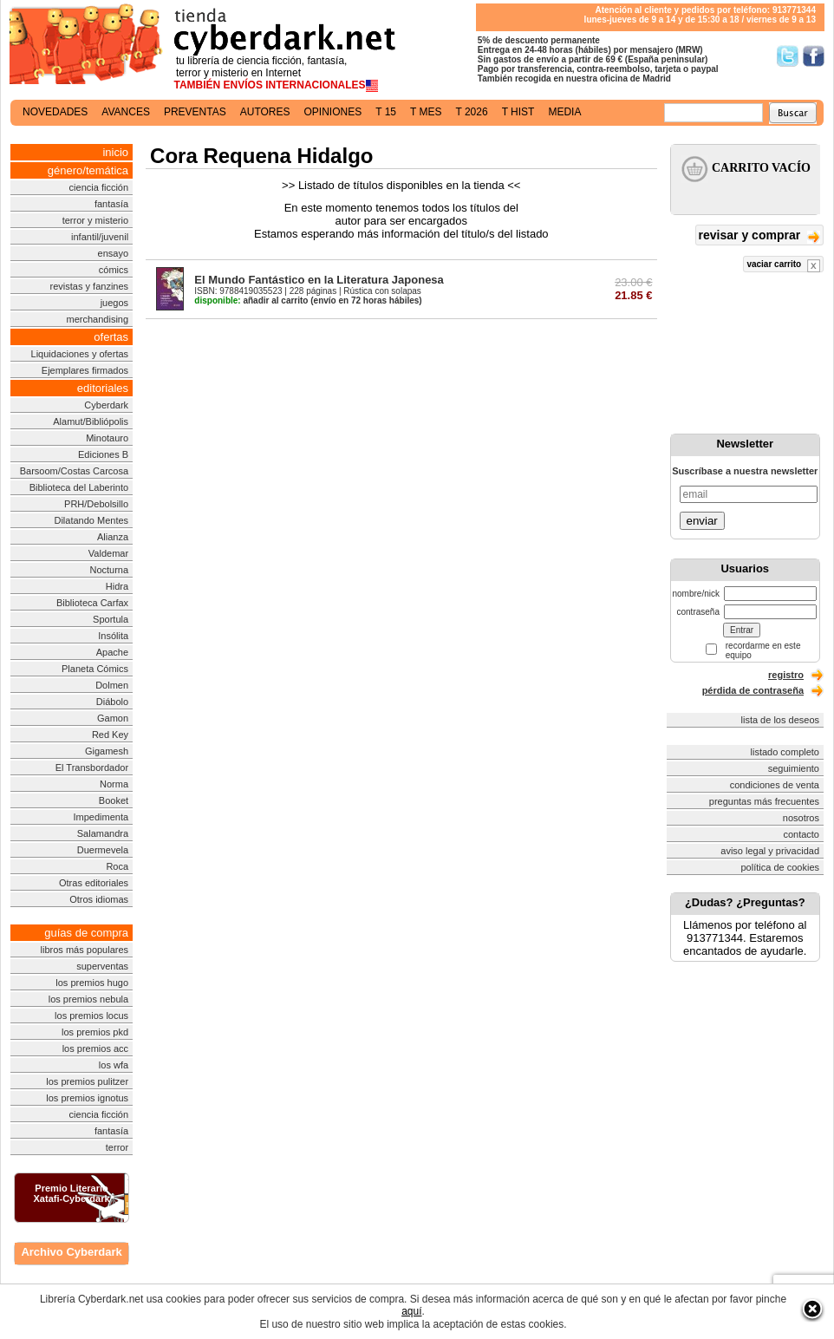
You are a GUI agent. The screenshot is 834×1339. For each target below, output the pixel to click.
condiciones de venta (774, 785)
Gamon (112, 718)
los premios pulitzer (87, 1081)
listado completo (785, 752)
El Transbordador (91, 767)
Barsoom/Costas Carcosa (74, 471)
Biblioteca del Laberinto (78, 487)
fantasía (111, 204)
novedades (55, 112)
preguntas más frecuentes (764, 801)
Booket (113, 800)
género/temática (88, 170)
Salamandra (102, 833)
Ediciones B (103, 454)
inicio (115, 152)
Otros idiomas (98, 899)
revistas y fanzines (89, 286)
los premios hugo (91, 982)
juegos (114, 302)
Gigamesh (106, 751)
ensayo (113, 253)
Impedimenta (100, 817)
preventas (195, 112)
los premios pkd (95, 1032)
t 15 (385, 112)
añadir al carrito (251, 300)
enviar (702, 520)
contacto (801, 834)
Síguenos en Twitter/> (787, 56)
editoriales (102, 388)
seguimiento (793, 768)
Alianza (112, 537)
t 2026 (471, 112)
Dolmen (111, 685)
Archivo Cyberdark (71, 1251)
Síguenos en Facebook (813, 56)
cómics (113, 270)
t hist (518, 112)
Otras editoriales (93, 883)
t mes (425, 112)
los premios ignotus (87, 1098)
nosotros (801, 818)
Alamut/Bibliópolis (90, 421)
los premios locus (91, 1015)
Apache (112, 652)
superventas (102, 966)
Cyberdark (106, 405)
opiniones (333, 112)
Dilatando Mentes (91, 520)
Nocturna (108, 570)
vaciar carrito (783, 265)
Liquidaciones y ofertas (80, 354)
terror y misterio (95, 220)
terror (117, 1147)
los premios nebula (88, 999)
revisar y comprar (759, 236)
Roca (117, 866)
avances (125, 112)
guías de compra (86, 932)
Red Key (110, 734)
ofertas (111, 336)
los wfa (113, 1065)
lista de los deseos (780, 720)
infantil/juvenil (99, 237)
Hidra (117, 586)
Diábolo (112, 701)
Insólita (113, 635)
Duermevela (102, 850)
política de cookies (780, 867)
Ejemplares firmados (85, 370)
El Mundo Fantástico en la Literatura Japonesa (319, 279)
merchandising (98, 319)
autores (265, 112)
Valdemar (108, 553)
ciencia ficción (98, 187)
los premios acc (95, 1048)
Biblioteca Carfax (92, 603)
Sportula (110, 619)
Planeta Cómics (95, 668)
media (564, 112)
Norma (114, 784)
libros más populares (85, 949)
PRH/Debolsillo (96, 504)
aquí (411, 1311)
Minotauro (107, 438)
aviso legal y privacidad (769, 851)
